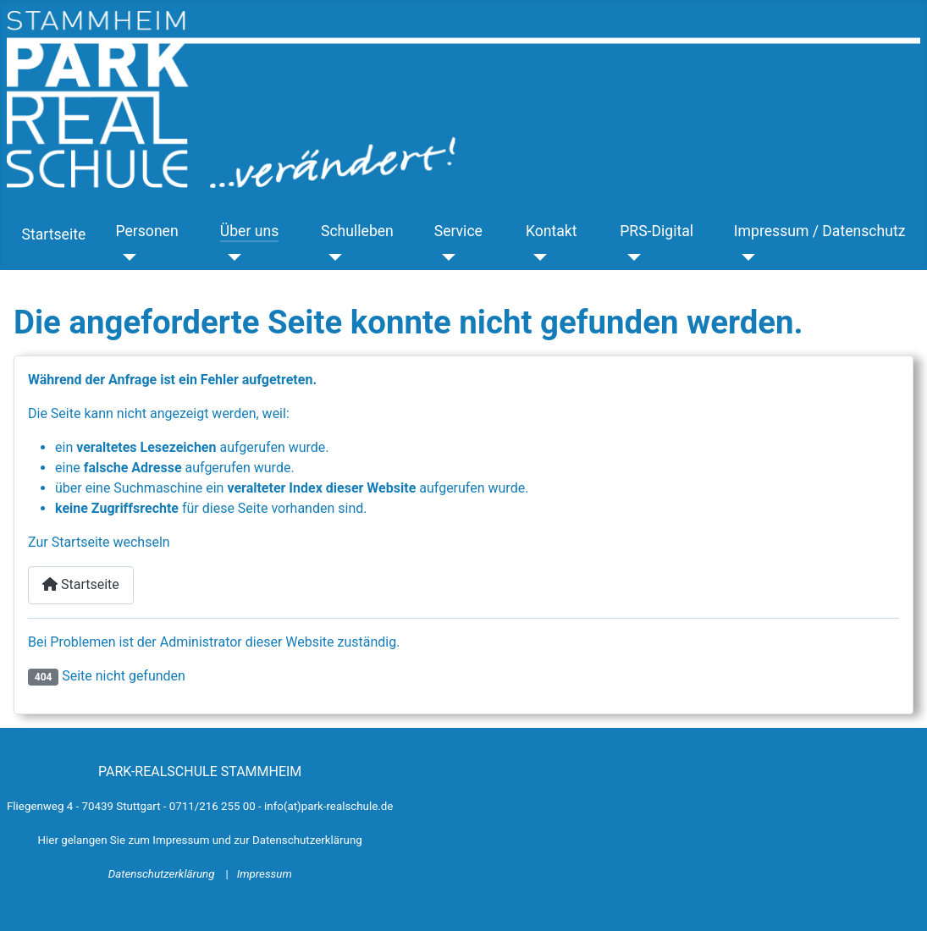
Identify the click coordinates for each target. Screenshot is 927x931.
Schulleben (357, 231)
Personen (146, 231)
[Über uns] (230, 256)
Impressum (264, 874)
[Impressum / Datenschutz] (744, 256)
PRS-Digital (656, 231)
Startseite (54, 234)
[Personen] (125, 256)
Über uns (249, 231)
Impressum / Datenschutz (820, 231)
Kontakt (551, 231)
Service (458, 231)
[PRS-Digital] (630, 256)
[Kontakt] (536, 256)
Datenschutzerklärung (163, 874)
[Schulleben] (331, 256)
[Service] (444, 256)
